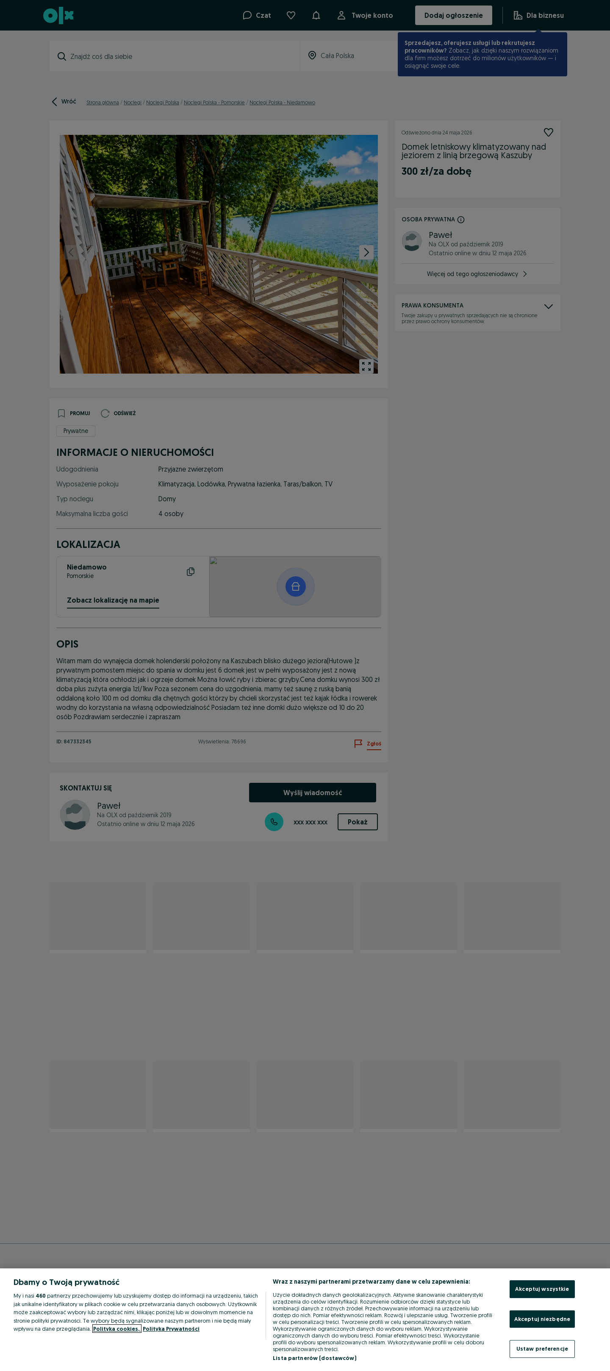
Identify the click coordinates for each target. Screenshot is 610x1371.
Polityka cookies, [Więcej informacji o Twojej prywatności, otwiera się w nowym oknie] (117, 1328)
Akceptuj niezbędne (542, 1318)
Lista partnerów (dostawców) (314, 1357)
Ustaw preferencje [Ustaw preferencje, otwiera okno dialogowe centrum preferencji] (542, 1348)
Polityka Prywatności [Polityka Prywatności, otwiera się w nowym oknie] (171, 1328)
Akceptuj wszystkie (542, 1288)
